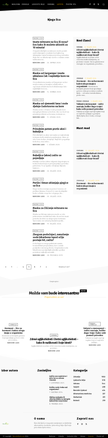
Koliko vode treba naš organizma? (58, 388)
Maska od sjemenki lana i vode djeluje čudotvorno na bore (50, 105)
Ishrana (79, 47)
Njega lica (38, 38)
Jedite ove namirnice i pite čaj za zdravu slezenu (58, 378)
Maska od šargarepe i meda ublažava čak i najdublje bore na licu (51, 76)
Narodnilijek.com (18, 436)
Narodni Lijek (39, 62)
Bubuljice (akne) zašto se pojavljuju (47, 157)
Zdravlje (79, 78)
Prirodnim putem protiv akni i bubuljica (49, 130)
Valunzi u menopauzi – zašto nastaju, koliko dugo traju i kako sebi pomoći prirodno (90, 106)
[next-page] (46, 266)
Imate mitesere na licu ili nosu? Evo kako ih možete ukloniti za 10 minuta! (50, 44)
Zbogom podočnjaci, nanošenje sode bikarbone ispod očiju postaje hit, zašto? (51, 237)
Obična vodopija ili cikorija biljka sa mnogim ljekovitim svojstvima (59, 398)
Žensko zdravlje (82, 101)
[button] (103, 4)
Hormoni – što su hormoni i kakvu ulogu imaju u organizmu (90, 83)
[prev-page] (5, 266)
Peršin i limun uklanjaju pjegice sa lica (50, 184)
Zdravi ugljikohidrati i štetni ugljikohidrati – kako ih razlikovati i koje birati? (90, 52)
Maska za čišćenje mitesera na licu (50, 209)
